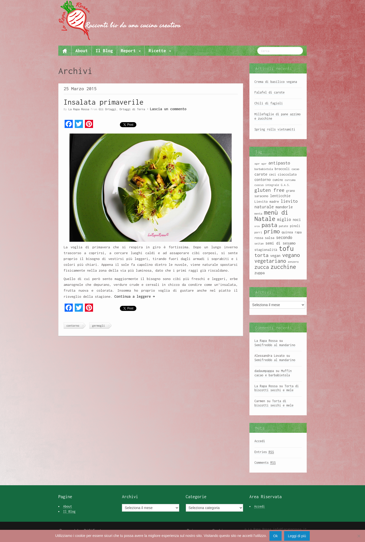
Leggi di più (297, 536)
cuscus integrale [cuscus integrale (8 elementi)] (266, 184)
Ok (275, 536)
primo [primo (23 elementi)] (272, 231)
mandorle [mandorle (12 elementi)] (284, 206)
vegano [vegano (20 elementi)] (291, 255)
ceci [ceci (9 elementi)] (272, 174)
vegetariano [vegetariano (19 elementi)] (270, 261)
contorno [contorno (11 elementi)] (262, 179)
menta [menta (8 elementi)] (258, 213)
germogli (98, 325)
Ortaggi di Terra (132, 109)
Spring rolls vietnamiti (274, 129)
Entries (264, 452)
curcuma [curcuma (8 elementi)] (290, 179)
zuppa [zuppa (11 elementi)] (259, 273)
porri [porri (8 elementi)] (258, 232)
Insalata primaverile (103, 102)
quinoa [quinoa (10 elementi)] (287, 232)
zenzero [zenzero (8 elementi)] (293, 261)
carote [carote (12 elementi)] (260, 174)
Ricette (160, 50)
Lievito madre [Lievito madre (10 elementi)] (266, 201)
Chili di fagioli (268, 103)
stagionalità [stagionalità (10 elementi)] (265, 250)
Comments (265, 463)
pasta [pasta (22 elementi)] (269, 225)
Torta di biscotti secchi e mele (276, 388)
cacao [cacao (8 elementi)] (295, 169)
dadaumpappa (264, 371)
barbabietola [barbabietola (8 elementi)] (263, 169)
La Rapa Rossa (78, 109)
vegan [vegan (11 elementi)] (275, 255)
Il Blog (104, 50)
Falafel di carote (269, 92)
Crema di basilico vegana (275, 82)
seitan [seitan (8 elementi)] (259, 243)
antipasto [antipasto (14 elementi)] (279, 162)
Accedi (259, 441)
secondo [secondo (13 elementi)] (284, 237)
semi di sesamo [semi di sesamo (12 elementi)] (280, 243)
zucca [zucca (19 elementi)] (261, 267)
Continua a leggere (134, 296)
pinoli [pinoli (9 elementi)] (295, 226)
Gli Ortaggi (107, 109)
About (81, 50)
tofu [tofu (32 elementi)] (286, 248)
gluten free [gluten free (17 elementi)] (269, 190)
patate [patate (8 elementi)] (283, 226)
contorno (72, 325)
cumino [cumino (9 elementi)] (277, 180)
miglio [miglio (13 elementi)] (284, 219)
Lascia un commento (168, 109)
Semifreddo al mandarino (274, 345)
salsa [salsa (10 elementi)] (269, 238)
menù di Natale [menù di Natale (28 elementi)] (271, 215)
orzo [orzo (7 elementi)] (257, 226)
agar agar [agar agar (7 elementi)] (260, 163)
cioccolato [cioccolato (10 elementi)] (287, 174)
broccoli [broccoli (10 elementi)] (282, 169)
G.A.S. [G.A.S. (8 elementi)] (285, 184)
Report (131, 50)
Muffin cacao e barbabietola (273, 373)
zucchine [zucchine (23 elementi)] (283, 266)
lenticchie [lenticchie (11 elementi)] (280, 196)
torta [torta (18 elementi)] (261, 255)
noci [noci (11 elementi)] (297, 219)
